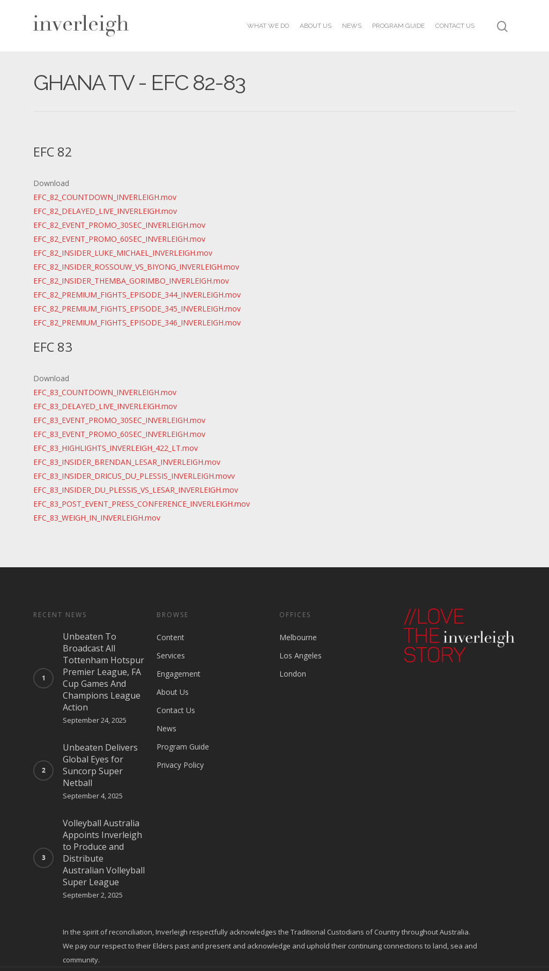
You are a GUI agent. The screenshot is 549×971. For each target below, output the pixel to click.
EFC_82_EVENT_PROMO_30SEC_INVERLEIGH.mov (119, 225)
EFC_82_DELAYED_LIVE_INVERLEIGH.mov (105, 211)
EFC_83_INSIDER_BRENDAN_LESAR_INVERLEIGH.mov (126, 462)
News (351, 25)
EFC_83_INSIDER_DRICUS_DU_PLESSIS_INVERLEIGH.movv (134, 476)
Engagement (179, 674)
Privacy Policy (180, 765)
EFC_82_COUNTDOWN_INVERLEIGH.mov (104, 197)
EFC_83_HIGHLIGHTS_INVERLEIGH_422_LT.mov (115, 448)
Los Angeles (300, 655)
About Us (315, 25)
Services (171, 655)
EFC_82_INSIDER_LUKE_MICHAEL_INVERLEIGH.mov (122, 253)
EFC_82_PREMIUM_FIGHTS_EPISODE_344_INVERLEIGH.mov (137, 295)
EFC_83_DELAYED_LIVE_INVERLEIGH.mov (105, 406)
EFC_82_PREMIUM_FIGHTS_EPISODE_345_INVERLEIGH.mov (137, 308)
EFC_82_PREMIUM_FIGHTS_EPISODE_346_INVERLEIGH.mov (137, 322)
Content (170, 637)
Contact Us (454, 25)
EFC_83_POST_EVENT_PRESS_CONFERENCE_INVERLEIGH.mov (141, 504)
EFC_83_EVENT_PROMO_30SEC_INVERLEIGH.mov (119, 420)
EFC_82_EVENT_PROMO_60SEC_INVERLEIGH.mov (119, 239)
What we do (268, 25)
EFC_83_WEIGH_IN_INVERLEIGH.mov (96, 518)
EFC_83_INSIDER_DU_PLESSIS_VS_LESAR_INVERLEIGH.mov (135, 490)
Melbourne (298, 637)
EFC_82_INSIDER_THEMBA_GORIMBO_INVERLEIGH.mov (131, 281)
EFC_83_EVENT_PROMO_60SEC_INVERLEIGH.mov (119, 434)
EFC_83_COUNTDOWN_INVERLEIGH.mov (104, 392)
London (292, 674)
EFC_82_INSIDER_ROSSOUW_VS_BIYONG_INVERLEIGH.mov (136, 267)
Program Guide (398, 25)
